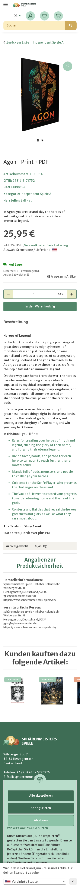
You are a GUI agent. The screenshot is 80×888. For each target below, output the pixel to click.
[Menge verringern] (8, 294)
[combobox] (34, 882)
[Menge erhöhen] (71, 294)
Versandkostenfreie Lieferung (46, 245)
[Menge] (34, 294)
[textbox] (34, 881)
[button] (30, 16)
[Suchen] (34, 25)
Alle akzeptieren (41, 795)
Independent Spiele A (36, 194)
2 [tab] (42, 140)
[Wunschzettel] (44, 16)
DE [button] (15, 16)
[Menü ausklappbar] (5, 2)
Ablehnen (41, 820)
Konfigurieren (41, 808)
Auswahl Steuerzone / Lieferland (30, 250)
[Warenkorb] (58, 16)
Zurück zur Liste (17, 42)
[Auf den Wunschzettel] (67, 66)
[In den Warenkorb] (6, 55)
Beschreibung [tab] (15, 322)
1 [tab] (38, 140)
